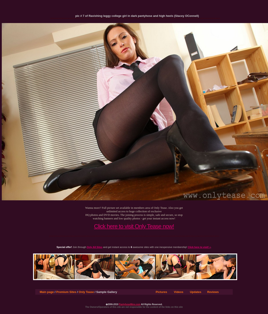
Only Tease (86, 292)
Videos (178, 292)
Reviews (213, 292)
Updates (195, 292)
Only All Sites (94, 247)
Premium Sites (66, 292)
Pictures (161, 292)
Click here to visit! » (199, 247)
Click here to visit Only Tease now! (134, 226)
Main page (47, 292)
